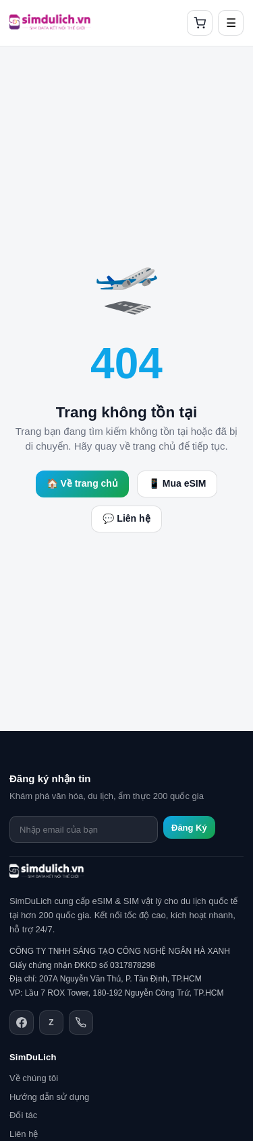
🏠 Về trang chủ (82, 483)
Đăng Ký (189, 828)
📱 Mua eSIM (177, 483)
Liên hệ (23, 1134)
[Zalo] (51, 1022)
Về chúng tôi (33, 1078)
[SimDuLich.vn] (50, 23)
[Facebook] (21, 1022)
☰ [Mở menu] (231, 23)
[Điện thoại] (81, 1022)
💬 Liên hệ (126, 518)
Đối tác (23, 1115)
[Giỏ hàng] (200, 23)
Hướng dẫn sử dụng (49, 1097)
